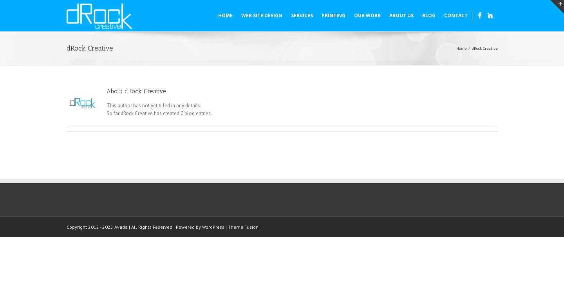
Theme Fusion (243, 227)
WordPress (213, 227)
